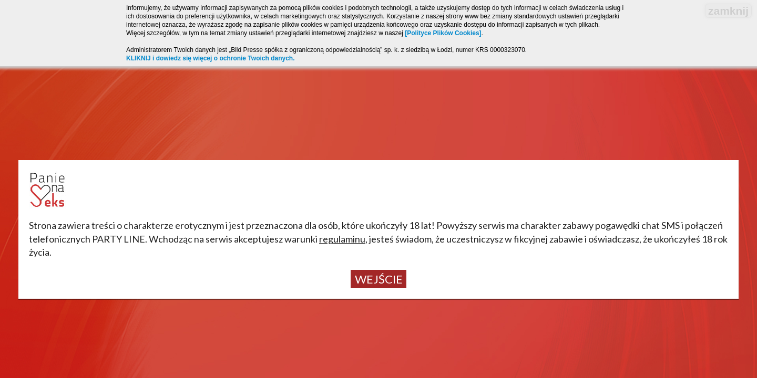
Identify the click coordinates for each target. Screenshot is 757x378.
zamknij (728, 11)
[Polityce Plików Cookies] (443, 33)
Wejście (379, 279)
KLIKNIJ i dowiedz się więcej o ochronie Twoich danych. (210, 58)
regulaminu (342, 239)
